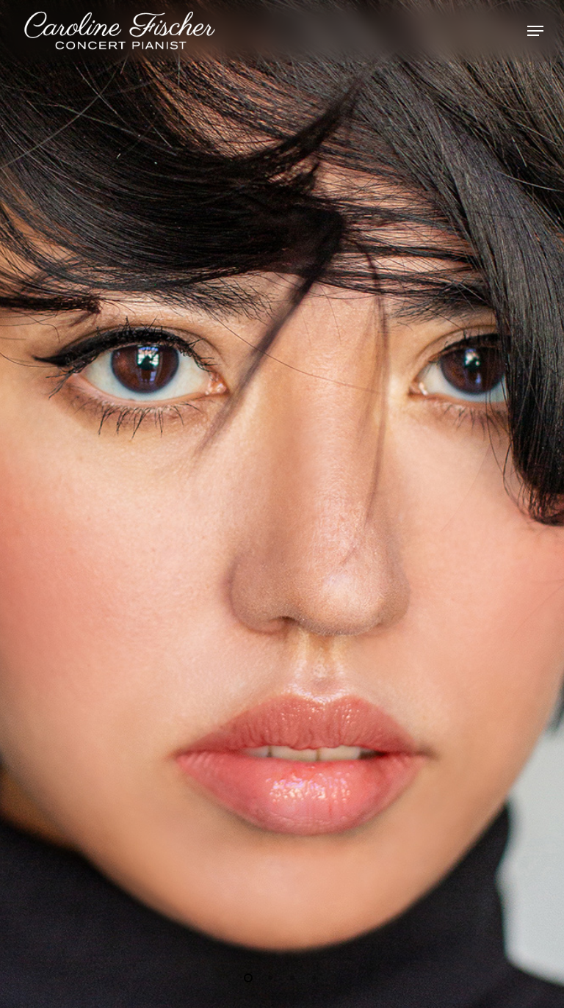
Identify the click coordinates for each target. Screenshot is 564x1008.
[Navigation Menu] (535, 30)
